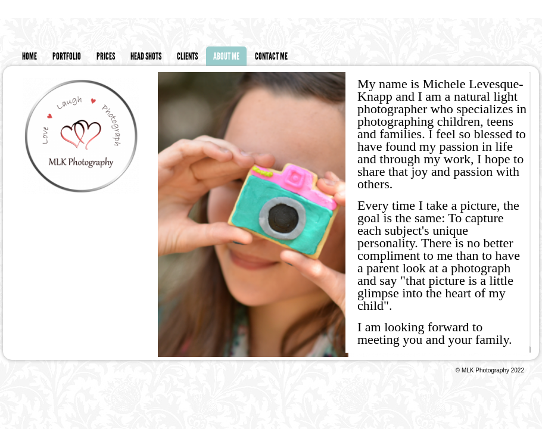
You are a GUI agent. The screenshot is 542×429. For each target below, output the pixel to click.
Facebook (533, 9)
